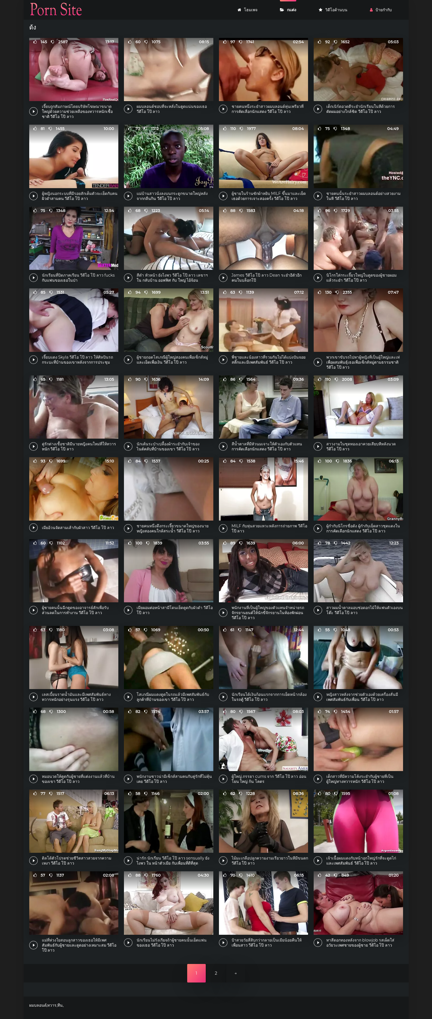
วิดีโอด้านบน (333, 9)
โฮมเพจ (247, 9)
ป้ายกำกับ (381, 9)
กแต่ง (288, 9)
